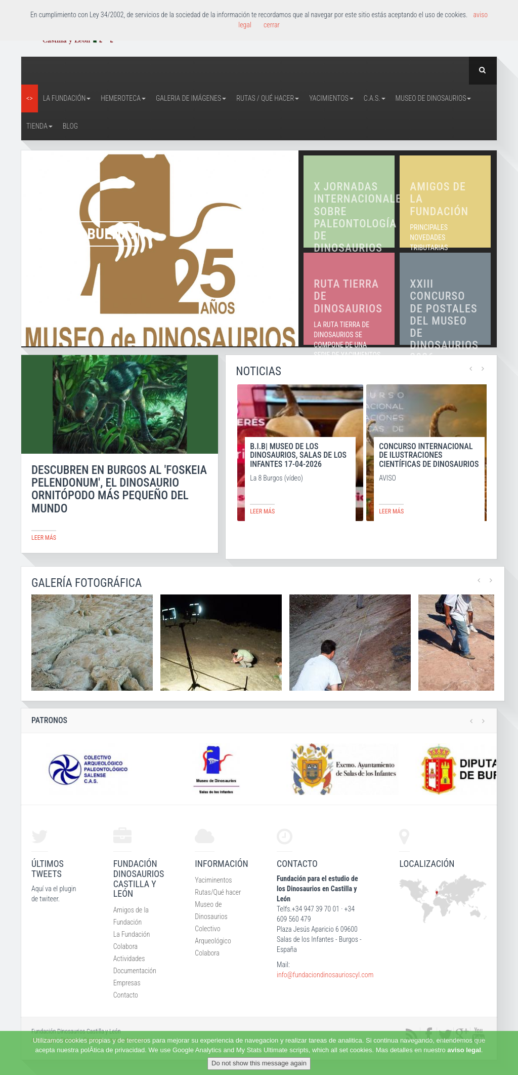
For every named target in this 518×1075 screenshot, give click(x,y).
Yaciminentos (213, 880)
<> (29, 98)
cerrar (272, 25)
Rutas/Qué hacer (218, 892)
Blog (70, 126)
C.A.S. (374, 98)
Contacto (125, 995)
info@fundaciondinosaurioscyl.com (325, 975)
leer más (43, 537)
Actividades (129, 958)
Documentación (134, 971)
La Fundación (67, 98)
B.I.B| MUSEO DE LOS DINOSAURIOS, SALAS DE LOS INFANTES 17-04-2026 (298, 455)
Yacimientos (331, 98)
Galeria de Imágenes (191, 98)
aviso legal (464, 1050)
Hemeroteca (123, 98)
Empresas (127, 983)
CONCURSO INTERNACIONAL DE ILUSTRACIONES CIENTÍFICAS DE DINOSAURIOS (429, 455)
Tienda (39, 126)
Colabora (125, 946)
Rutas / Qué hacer (267, 98)
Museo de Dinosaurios (433, 98)
